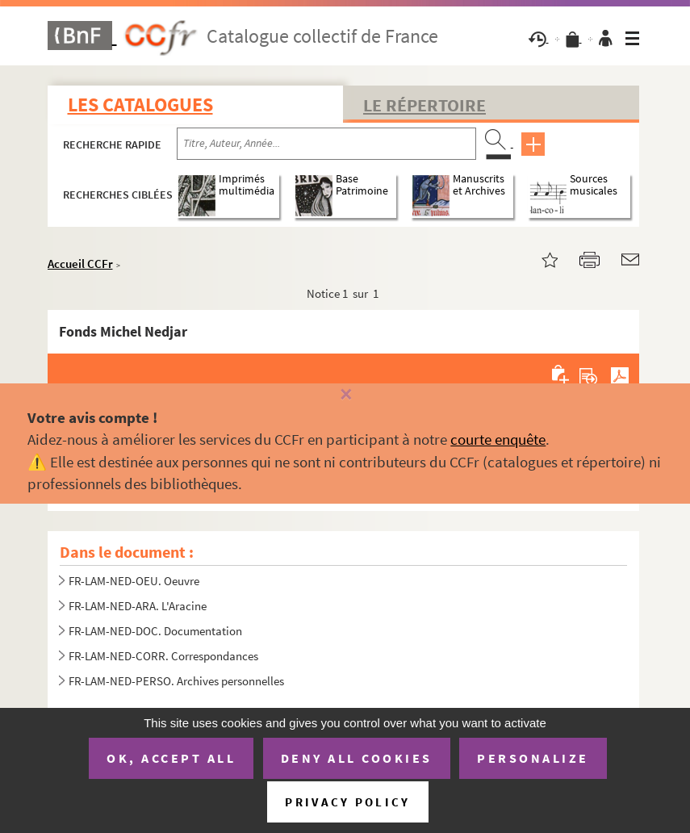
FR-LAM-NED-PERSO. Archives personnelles (176, 681)
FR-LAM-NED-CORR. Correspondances (163, 655)
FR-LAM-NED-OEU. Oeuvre (135, 580)
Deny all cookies (357, 758)
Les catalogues (140, 104)
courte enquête (498, 439)
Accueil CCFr (80, 263)
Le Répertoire (424, 105)
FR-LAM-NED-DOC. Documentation (155, 630)
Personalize (533, 758)
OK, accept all (171, 758)
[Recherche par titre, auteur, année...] (326, 144)
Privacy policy (347, 802)
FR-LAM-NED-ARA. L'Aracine (138, 605)
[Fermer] (344, 395)
